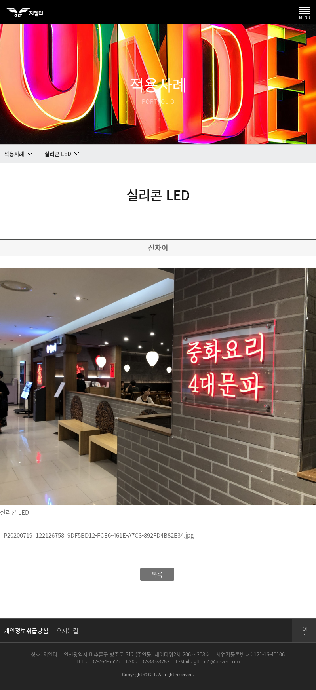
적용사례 (14, 154)
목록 (157, 574)
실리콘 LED (57, 154)
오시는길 (67, 630)
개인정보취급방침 (26, 630)
